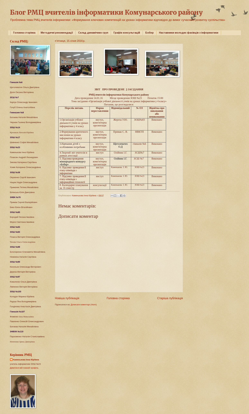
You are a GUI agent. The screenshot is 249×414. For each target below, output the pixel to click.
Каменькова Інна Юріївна (26, 359)
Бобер (149, 32)
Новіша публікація (67, 298)
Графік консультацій (126, 32)
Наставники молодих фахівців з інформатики (188, 32)
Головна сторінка (24, 32)
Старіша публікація (170, 298)
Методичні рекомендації (57, 32)
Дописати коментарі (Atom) (84, 304)
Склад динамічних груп (93, 32)
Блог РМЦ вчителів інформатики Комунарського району (106, 12)
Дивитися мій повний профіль (24, 368)
